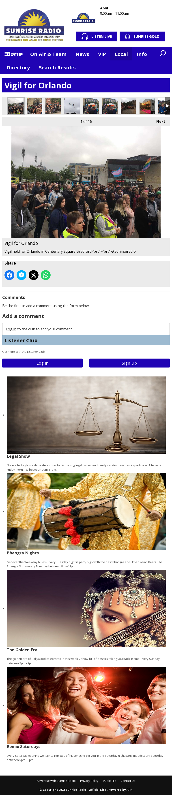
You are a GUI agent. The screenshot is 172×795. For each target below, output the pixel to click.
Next (158, 120)
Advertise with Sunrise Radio (56, 781)
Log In (42, 363)
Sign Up (129, 363)
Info (142, 54)
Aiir (129, 790)
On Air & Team (48, 54)
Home (14, 54)
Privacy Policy (89, 781)
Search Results (57, 67)
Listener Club (20, 340)
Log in (11, 329)
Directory (18, 67)
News (82, 54)
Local (121, 54)
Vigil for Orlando (16, 106)
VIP (102, 54)
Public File (109, 781)
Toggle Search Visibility (163, 53)
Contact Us (128, 781)
